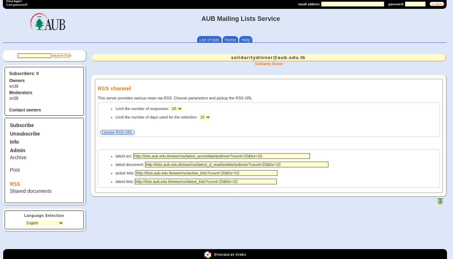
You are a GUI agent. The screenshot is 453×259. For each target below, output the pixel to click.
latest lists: (196, 181)
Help (245, 40)
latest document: (222, 164)
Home (230, 40)
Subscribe (22, 125)
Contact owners (25, 110)
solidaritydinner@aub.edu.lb (268, 57)
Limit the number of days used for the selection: (157, 117)
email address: (309, 4)
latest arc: (213, 156)
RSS (15, 184)
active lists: (197, 173)
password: (396, 4)
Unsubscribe (25, 134)
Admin (17, 150)
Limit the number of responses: (143, 109)
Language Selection (44, 216)
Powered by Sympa (230, 254)
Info (14, 142)
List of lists (209, 40)
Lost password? (17, 4)
